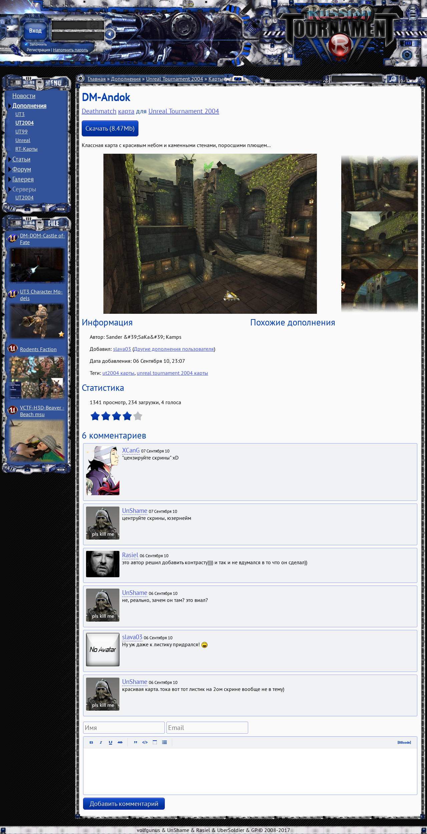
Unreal (22, 140)
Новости (23, 96)
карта (126, 111)
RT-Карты (26, 148)
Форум (21, 169)
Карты (215, 78)
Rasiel (130, 555)
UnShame (134, 511)
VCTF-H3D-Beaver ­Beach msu (42, 411)
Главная (97, 78)
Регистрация (38, 50)
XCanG (131, 450)
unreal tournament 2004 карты (172, 372)
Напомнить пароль (70, 50)
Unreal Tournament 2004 (174, 78)
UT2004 (24, 122)
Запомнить (36, 44)
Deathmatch (99, 111)
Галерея (23, 179)
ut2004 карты (118, 372)
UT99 (21, 131)
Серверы (24, 189)
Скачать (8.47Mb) (110, 128)
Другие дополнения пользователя (174, 348)
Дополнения (29, 106)
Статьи (21, 159)
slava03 (122, 348)
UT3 (20, 114)
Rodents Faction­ (38, 349)
